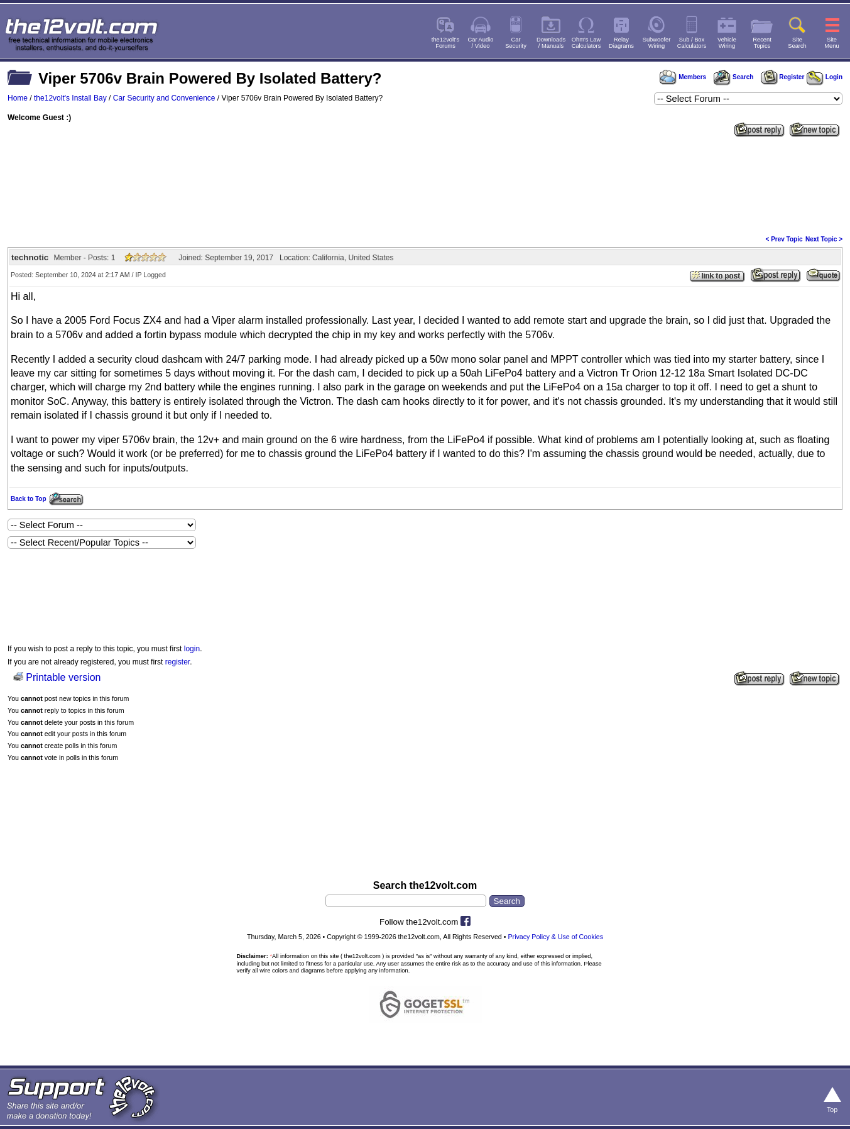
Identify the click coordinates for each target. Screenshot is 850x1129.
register (177, 662)
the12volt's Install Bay (70, 98)
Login (824, 77)
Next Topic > (823, 239)
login (192, 648)
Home (18, 98)
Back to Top (28, 498)
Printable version (63, 677)
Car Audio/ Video (481, 42)
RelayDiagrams (621, 42)
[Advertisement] (425, 185)
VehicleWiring (726, 42)
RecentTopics (762, 42)
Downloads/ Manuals (551, 42)
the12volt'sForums (445, 42)
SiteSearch (797, 42)
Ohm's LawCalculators (586, 42)
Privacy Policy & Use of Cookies (555, 936)
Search (733, 77)
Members (683, 77)
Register (783, 77)
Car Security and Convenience (164, 98)
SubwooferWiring (657, 42)
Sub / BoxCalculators (692, 42)
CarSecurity (515, 42)
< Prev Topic (784, 239)
